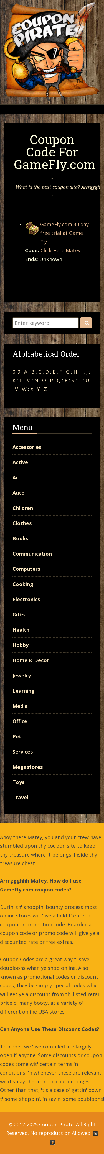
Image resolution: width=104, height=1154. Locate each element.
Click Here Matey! (61, 250)
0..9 (16, 371)
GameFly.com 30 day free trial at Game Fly (64, 233)
